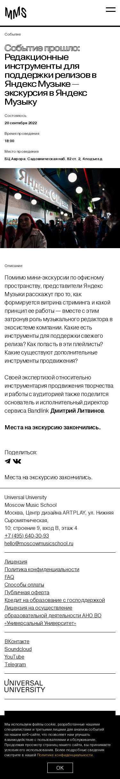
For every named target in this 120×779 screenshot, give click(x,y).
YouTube (14, 656)
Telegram (15, 664)
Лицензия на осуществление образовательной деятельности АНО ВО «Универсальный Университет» (52, 615)
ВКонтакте (16, 641)
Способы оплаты (24, 584)
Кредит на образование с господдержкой (54, 600)
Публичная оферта (26, 592)
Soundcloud (18, 649)
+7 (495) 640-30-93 (26, 535)
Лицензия (15, 561)
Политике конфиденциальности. (65, 755)
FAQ (9, 577)
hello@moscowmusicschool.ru (38, 543)
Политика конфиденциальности (41, 569)
